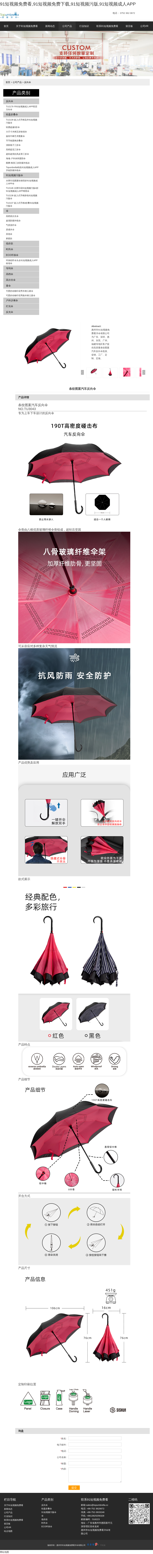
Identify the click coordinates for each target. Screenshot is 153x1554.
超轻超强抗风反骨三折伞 (17, 154)
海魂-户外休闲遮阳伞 (16, 158)
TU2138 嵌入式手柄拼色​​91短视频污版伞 (21, 197)
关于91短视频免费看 (27, 26)
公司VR (144, 26)
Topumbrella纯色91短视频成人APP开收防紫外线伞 (22, 169)
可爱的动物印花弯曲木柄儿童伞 (20, 295)
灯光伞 (9, 306)
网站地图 (4, 1552)
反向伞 (27, 82)
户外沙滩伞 (12, 300)
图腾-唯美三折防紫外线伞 (18, 163)
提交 (74, 1487)
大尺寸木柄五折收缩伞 (16, 131)
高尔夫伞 (11, 280)
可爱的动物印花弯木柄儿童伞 (19, 291)
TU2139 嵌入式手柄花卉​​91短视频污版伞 (21, 121)
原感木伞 (10, 229)
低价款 (9, 243)
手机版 (102, 1545)
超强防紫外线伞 (13, 220)
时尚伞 (9, 249)
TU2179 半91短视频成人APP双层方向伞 (21, 108)
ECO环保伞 (12, 255)
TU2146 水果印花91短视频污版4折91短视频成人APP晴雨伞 (22, 189)
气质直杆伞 (11, 225)
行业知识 (84, 26)
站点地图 (8, 1531)
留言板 (129, 26)
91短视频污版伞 (14, 175)
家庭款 (9, 238)
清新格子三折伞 (13, 145)
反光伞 (9, 312)
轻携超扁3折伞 (13, 127)
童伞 (8, 285)
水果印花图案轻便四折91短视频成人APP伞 (22, 182)
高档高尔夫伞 (12, 216)
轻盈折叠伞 (12, 114)
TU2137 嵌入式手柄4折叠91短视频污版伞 (22, 204)
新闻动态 (50, 26)
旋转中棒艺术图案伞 (15, 136)
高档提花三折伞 (13, 149)
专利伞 (9, 268)
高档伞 (9, 274)
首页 (6, 26)
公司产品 (67, 26)
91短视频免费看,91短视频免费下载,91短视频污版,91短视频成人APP (68, 3)
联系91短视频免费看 (107, 26)
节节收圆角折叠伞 (14, 140)
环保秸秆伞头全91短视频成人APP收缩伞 (22, 262)
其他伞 (9, 234)
